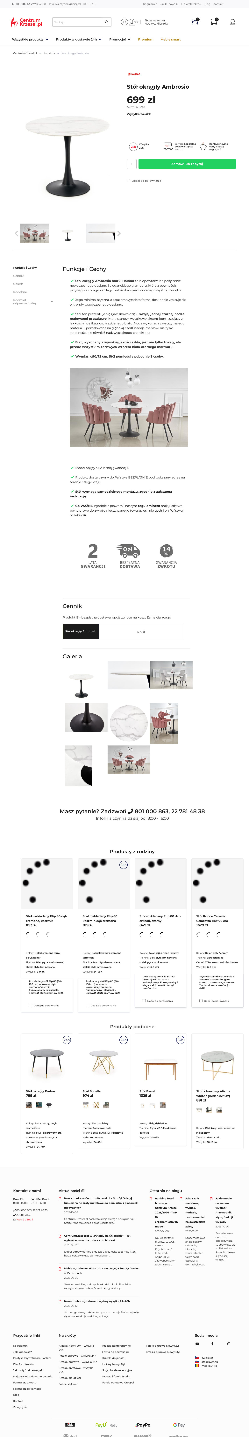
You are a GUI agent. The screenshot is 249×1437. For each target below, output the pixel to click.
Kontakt (218, 3)
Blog (207, 3)
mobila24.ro (206, 1365)
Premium (145, 39)
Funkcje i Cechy (25, 268)
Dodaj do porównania (144, 180)
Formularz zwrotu (24, 1382)
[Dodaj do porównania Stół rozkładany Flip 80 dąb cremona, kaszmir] (30, 1005)
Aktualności (71, 1191)
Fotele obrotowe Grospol (118, 1382)
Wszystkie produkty (28, 39)
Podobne (20, 292)
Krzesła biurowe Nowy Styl (163, 1351)
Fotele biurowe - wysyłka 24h (77, 1355)
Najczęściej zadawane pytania (32, 1376)
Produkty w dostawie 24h (76, 39)
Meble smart (170, 39)
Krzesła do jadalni (113, 1357)
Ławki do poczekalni (115, 1351)
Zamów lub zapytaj (187, 164)
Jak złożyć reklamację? (27, 1370)
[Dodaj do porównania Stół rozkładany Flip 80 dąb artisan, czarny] (144, 1000)
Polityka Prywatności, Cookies (32, 1357)
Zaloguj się (20, 1407)
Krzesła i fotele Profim (116, 1376)
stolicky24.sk (206, 1361)
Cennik (18, 276)
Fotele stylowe (68, 1384)
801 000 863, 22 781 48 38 (29, 3)
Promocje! (117, 39)
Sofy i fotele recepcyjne (117, 1370)
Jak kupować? (169, 3)
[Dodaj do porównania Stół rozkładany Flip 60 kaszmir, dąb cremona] (87, 1005)
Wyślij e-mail (24, 1219)
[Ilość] (132, 164)
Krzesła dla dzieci (70, 1377)
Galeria (18, 284)
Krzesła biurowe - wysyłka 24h (78, 1361)
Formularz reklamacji (27, 1388)
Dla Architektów (191, 3)
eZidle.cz (204, 1357)
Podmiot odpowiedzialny (33, 302)
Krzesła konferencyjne (116, 1345)
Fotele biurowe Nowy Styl (162, 1345)
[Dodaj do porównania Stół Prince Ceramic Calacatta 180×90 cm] (201, 1000)
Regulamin (150, 3)
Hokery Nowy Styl (113, 1364)
